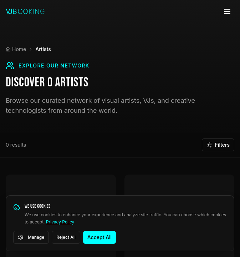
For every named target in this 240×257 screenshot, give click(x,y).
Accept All (99, 237)
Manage (31, 237)
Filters (218, 145)
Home (16, 49)
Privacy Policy (60, 222)
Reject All (66, 237)
